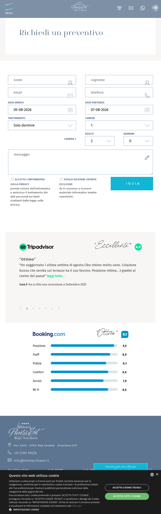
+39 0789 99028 (25, 453)
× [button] (157, 474)
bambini (129, 133)
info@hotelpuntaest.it (31, 461)
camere (90, 118)
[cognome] (119, 80)
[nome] (42, 80)
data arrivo (16, 102)
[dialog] (80, 492)
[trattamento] (42, 125)
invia (133, 183)
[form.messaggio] (80, 162)
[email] (42, 92)
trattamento (16, 118)
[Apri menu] (9, 9)
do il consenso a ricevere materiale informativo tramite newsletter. (78, 192)
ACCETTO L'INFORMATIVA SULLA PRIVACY (30, 192)
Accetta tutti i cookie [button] (127, 496)
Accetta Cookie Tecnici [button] (127, 487)
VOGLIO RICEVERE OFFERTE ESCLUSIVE (79, 188)
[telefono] (119, 92)
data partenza (94, 102)
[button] (55, 509)
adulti (89, 133)
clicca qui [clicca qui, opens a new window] (77, 505)
